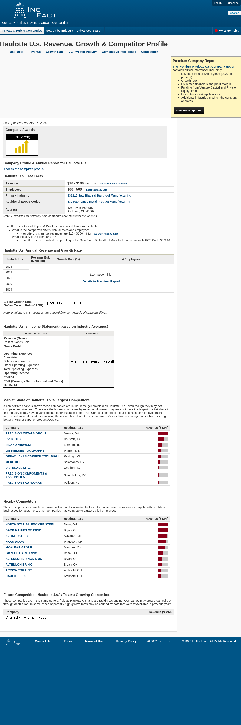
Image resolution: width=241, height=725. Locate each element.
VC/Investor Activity (83, 51)
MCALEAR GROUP (19, 547)
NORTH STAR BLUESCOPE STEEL (30, 524)
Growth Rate (54, 51)
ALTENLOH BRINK (19, 564)
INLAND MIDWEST (19, 445)
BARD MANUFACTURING (23, 530)
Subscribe (232, 2)
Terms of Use (94, 641)
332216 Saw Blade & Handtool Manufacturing (99, 195)
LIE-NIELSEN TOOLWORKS (25, 450)
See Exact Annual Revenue (113, 184)
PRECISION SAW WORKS (24, 482)
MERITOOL (13, 462)
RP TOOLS (13, 439)
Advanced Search (89, 30)
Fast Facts (16, 51)
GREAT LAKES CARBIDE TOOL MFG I (32, 456)
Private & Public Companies (22, 30)
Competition (150, 51)
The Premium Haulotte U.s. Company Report (204, 66)
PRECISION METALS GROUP (26, 433)
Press (68, 641)
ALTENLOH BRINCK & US (24, 559)
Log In (218, 2)
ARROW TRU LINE (19, 570)
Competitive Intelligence (119, 51)
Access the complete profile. (23, 169)
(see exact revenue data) (105, 234)
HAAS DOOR (15, 541)
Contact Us (43, 641)
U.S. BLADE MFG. (18, 467)
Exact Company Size (96, 190)
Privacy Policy (126, 641)
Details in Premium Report (101, 281)
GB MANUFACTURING (21, 553)
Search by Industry (59, 30)
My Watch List (227, 30)
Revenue (34, 51)
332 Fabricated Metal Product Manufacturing (98, 201)
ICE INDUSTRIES (17, 536)
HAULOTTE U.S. (17, 576)
